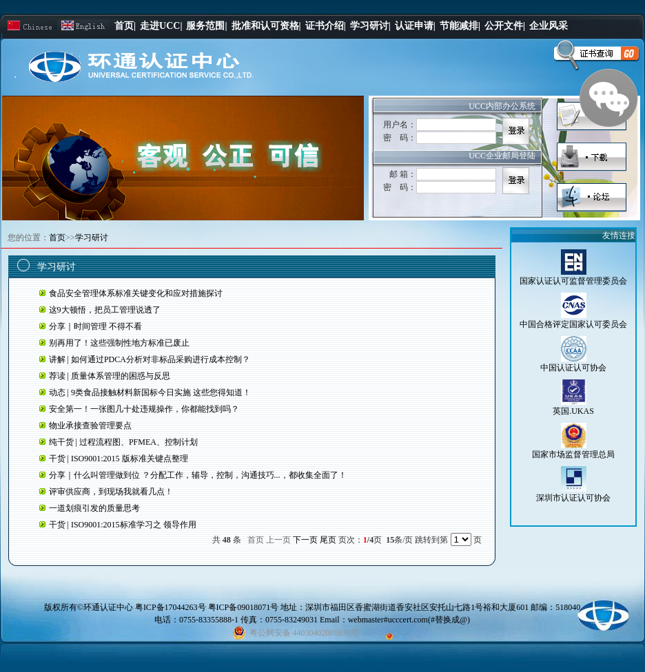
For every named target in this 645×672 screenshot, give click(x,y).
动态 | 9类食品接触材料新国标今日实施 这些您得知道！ (150, 392)
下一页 (305, 540)
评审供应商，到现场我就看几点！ (111, 491)
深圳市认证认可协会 (573, 498)
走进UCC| (161, 26)
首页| (125, 26)
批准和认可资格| (266, 26)
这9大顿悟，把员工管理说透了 (105, 310)
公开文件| (504, 26)
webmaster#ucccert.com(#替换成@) (409, 619)
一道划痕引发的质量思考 (94, 508)
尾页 (328, 540)
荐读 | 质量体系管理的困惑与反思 (109, 376)
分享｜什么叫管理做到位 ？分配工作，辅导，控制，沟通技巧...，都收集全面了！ (198, 475)
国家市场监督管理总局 (573, 454)
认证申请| (415, 26)
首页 (57, 237)
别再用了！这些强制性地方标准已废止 (119, 343)
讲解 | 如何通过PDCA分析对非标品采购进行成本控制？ (149, 359)
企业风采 (548, 26)
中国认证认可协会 (573, 367)
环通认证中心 (108, 607)
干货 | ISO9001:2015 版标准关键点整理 (118, 458)
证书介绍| (325, 26)
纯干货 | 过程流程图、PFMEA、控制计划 (123, 442)
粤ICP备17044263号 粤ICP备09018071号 (207, 607)
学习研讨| (370, 26)
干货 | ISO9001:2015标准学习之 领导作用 (122, 524)
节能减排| (460, 26)
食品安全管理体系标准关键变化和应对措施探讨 (136, 293)
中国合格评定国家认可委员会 (573, 324)
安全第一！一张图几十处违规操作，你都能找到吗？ (144, 409)
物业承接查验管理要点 (90, 425)
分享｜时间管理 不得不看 (95, 326)
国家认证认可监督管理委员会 (573, 281)
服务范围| (206, 26)
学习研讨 (91, 237)
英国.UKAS (573, 411)
